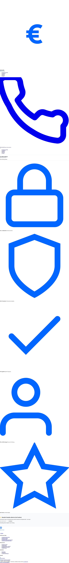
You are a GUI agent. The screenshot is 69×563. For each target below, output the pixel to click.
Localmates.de (25, 561)
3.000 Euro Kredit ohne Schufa (7, 540)
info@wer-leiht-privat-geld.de (5, 559)
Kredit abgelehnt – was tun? (6, 546)
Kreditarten (3, 73)
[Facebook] (0, 533)
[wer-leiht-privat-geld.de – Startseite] (34, 35)
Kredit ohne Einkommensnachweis (7, 539)
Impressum (3, 551)
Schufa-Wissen (4, 545)
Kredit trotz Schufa (5, 538)
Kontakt (3, 153)
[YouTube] (2, 533)
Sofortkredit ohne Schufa (6, 537)
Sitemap (1, 562)
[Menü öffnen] (0, 148)
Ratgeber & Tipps (4, 544)
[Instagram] (1, 533)
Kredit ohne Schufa (5, 72)
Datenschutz (4, 552)
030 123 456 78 (2, 558)
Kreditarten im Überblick (6, 547)
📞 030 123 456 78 (3, 156)
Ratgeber (3, 74)
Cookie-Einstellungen (5, 553)
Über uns (3, 75)
